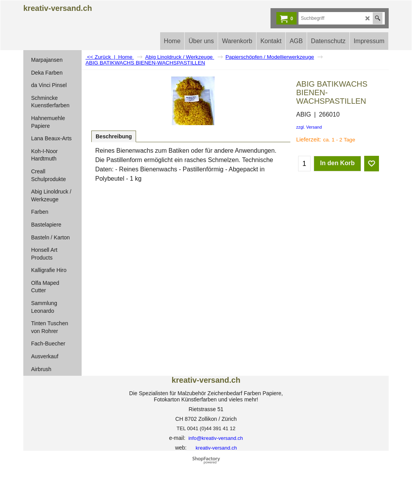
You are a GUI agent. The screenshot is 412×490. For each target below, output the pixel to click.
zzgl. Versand (309, 127)
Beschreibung (114, 136)
